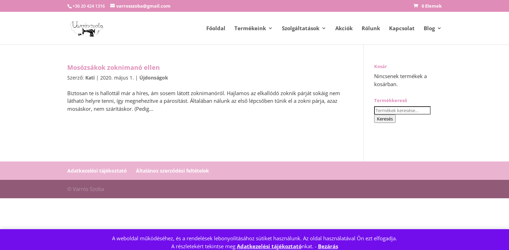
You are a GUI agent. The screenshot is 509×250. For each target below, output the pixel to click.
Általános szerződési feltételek (172, 170)
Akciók (344, 29)
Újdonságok (153, 77)
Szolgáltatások (300, 29)
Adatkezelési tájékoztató (269, 246)
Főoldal (215, 29)
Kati (90, 77)
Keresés (385, 119)
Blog (429, 29)
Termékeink (250, 29)
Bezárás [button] (328, 246)
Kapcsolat (402, 29)
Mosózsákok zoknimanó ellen (113, 67)
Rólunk (371, 29)
